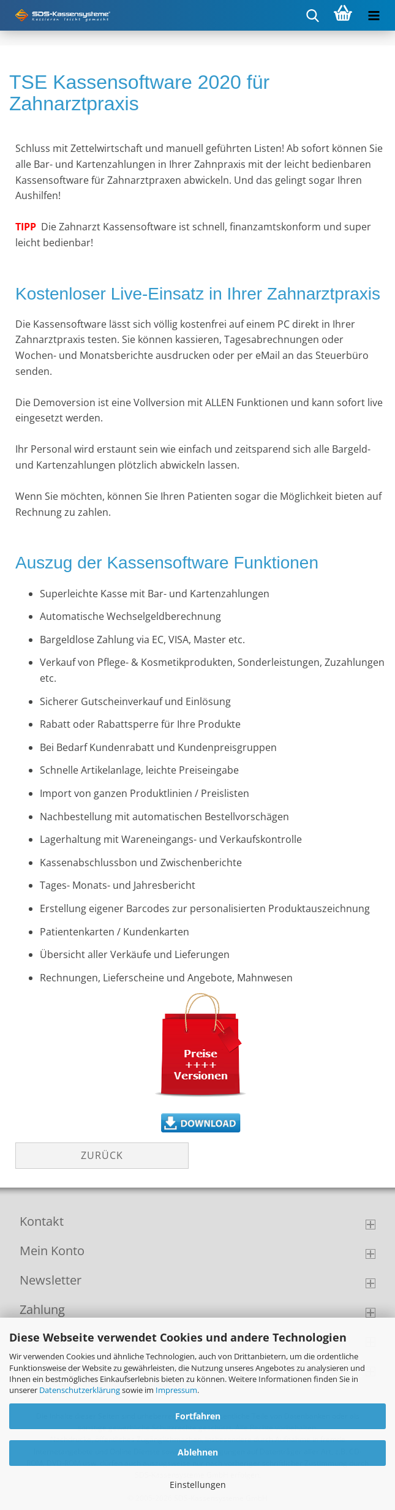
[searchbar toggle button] (312, 15)
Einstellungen (198, 1484)
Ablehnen (198, 1452)
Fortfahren (197, 1416)
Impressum (176, 1389)
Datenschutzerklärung (79, 1389)
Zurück (102, 1155)
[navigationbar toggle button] (373, 15)
